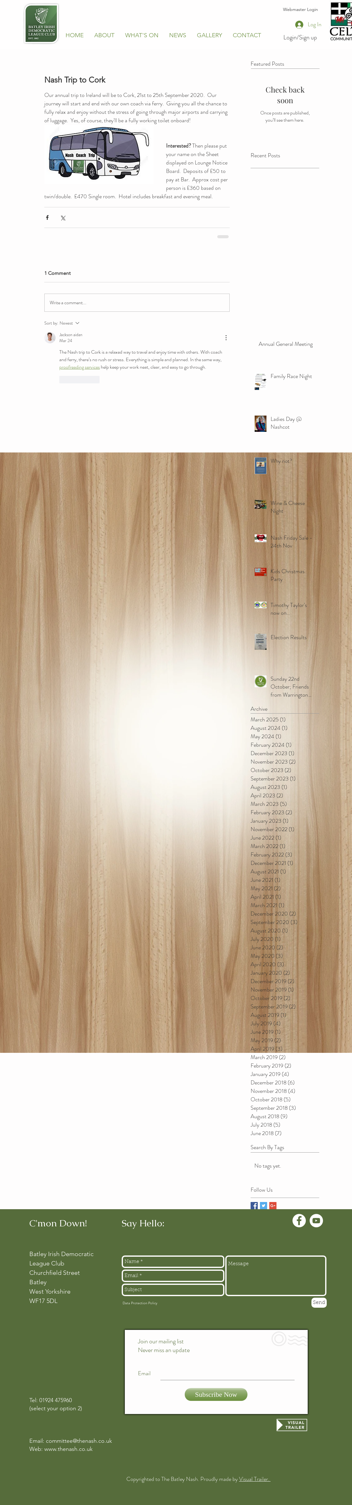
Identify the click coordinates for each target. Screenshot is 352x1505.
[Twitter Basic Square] (263, 1205)
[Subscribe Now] (216, 1394)
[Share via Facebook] (47, 217)
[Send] (319, 1303)
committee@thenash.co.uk (79, 1440)
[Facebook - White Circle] (299, 1220)
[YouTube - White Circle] (316, 1220)
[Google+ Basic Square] (272, 1205)
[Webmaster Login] (300, 10)
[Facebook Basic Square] (254, 1205)
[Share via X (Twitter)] (63, 217)
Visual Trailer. (255, 1479)
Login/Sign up (300, 37)
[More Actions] (226, 337)
